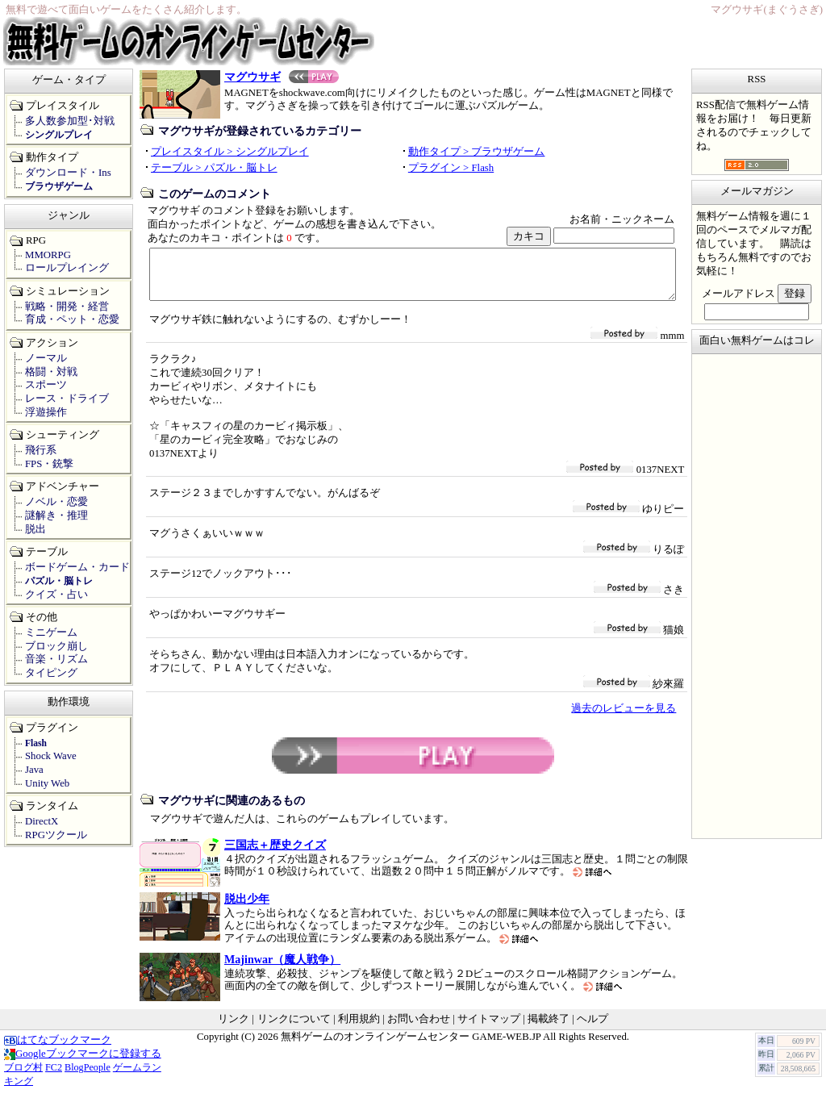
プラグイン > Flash (451, 167)
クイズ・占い (56, 594)
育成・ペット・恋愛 (72, 319)
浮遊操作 (46, 412)
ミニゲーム (51, 632)
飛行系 (40, 450)
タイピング (51, 672)
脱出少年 (246, 908)
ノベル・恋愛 (56, 501)
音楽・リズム (56, 659)
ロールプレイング (67, 267)
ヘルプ (592, 1028)
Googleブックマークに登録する (82, 1063)
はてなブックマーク (57, 1049)
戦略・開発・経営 (67, 306)
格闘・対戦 (51, 372)
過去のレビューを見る (623, 718)
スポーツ (46, 384)
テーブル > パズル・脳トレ (214, 167)
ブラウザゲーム (59, 186)
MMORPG (48, 255)
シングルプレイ (59, 135)
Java (34, 769)
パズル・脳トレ (59, 581)
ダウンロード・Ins (68, 172)
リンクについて (294, 1028)
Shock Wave (51, 756)
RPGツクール (56, 835)
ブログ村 (23, 1077)
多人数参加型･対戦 (70, 121)
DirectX (41, 821)
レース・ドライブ (67, 398)
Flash (36, 743)
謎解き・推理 (56, 515)
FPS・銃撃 (49, 464)
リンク (233, 1028)
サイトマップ (488, 1028)
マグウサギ (281, 76)
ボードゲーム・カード (77, 567)
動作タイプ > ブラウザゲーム (476, 151)
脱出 (35, 529)
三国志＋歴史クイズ (275, 854)
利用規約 (359, 1028)
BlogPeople (88, 1077)
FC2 (53, 1077)
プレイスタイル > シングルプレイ (230, 151)
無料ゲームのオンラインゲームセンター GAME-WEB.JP (410, 1046)
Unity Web (47, 783)
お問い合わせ (418, 1028)
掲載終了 (548, 1028)
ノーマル (46, 358)
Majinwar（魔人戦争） (282, 968)
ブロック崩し (56, 646)
